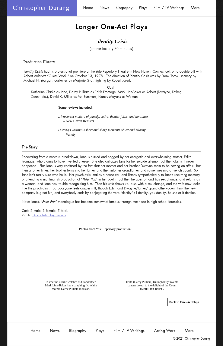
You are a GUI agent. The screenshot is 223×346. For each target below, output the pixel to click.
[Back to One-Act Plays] (184, 302)
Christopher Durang (41, 7)
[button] (124, 7)
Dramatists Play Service (49, 215)
